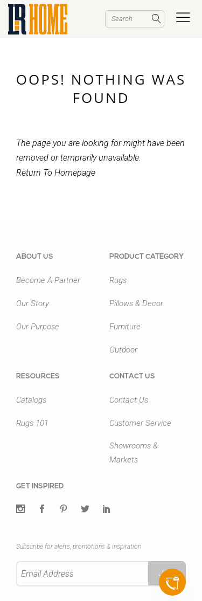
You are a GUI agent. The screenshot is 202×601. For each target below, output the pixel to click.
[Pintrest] (63, 509)
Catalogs (31, 400)
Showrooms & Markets (133, 453)
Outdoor (123, 350)
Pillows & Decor (136, 303)
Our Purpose (37, 326)
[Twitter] (20, 509)
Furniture (125, 326)
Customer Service (140, 423)
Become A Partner (48, 280)
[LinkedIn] (106, 509)
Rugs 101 (32, 423)
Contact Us (128, 400)
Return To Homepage (55, 173)
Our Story (32, 303)
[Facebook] (42, 509)
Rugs (118, 280)
